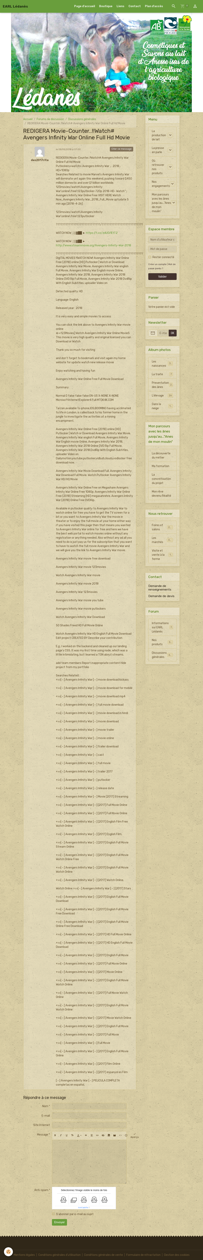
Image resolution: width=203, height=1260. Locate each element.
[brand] (15, 6)
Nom (45, 1106)
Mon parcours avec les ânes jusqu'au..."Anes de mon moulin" (161, 203)
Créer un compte (157, 264)
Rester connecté (163, 257)
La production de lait (159, 135)
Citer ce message (121, 149)
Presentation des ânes (162, 385)
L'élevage (162, 395)
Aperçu (134, 1135)
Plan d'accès (154, 6)
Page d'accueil (84, 6)
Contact (134, 6)
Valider (162, 276)
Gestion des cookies (177, 1255)
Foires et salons (162, 527)
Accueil (28, 119)
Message (42, 1134)
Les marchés (162, 540)
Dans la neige (162, 406)
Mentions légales (24, 1255)
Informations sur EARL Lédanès (162, 627)
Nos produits (162, 642)
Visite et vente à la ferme (163, 555)
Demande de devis (161, 596)
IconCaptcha (83, 1208)
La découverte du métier (161, 455)
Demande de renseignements (159, 587)
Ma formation (160, 466)
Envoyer (59, 1222)
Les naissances (162, 363)
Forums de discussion (50, 119)
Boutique (105, 6)
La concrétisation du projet (161, 479)
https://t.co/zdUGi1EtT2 (102, 233)
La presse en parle (158, 150)
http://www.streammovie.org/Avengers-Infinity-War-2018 (93, 245)
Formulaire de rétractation (143, 1255)
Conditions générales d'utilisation (59, 1255)
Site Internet (41, 1125)
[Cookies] (8, 1251)
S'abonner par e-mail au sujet (75, 1214)
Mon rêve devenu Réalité (161, 493)
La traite (162, 374)
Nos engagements (161, 184)
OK (172, 333)
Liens (120, 6)
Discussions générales (82, 119)
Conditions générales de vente (103, 1255)
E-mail (46, 1115)
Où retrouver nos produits (158, 167)
